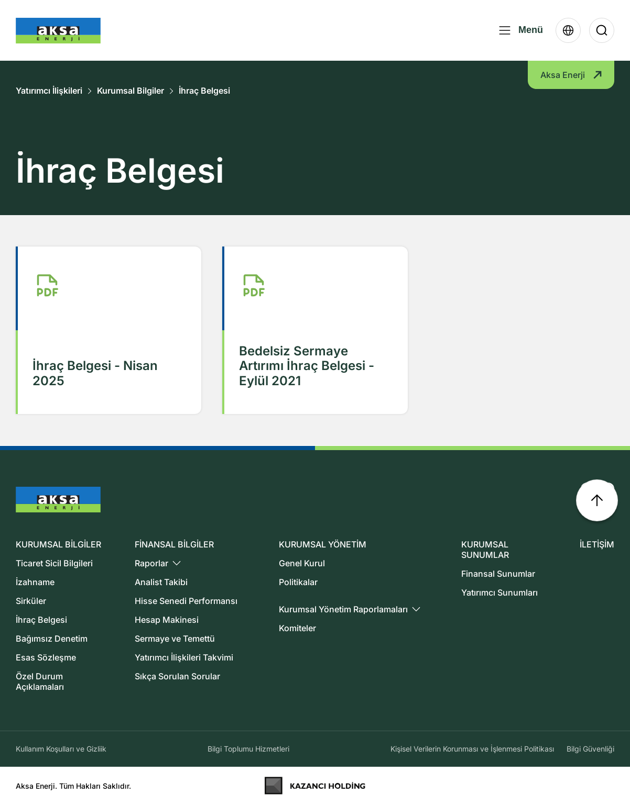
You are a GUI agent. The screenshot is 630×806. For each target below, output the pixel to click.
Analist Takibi (161, 582)
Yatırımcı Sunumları (499, 592)
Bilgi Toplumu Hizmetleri (248, 748)
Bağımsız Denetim (52, 638)
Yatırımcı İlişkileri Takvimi (184, 657)
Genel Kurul (302, 563)
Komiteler (297, 628)
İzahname (35, 582)
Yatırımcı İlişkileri (49, 91)
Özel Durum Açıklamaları (40, 681)
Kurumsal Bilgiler (130, 91)
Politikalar (298, 582)
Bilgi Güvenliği (590, 748)
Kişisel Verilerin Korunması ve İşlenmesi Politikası (472, 748)
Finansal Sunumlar (498, 573)
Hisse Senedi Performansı (186, 601)
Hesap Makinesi (167, 619)
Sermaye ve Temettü (175, 638)
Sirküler (31, 601)
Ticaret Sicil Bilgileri (54, 563)
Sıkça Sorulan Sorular (177, 676)
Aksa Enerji (571, 75)
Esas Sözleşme (46, 657)
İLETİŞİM (597, 544)
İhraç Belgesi (204, 91)
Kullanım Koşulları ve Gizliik (61, 748)
